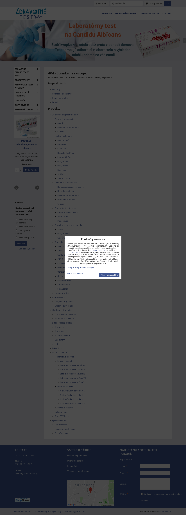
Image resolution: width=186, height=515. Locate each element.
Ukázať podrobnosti (75, 273)
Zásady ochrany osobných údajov (80, 267)
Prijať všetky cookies (109, 275)
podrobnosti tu (99, 250)
